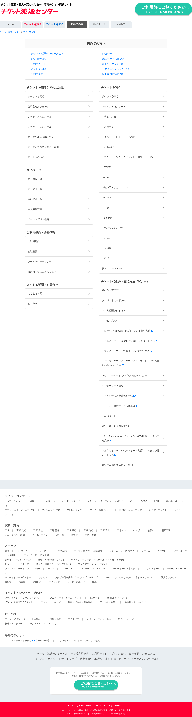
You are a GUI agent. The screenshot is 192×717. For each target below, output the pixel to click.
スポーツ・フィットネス (99, 619)
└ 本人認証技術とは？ (114, 310)
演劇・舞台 (12, 525)
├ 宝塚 (105, 207)
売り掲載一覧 (35, 179)
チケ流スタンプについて (116, 69)
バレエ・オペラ (40, 535)
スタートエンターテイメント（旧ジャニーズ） (110, 501)
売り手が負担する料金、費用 (43, 147)
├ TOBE (106, 167)
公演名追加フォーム (38, 106)
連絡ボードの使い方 (113, 58)
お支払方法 (148, 653)
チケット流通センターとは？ (47, 53)
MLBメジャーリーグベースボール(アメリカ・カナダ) (97, 559)
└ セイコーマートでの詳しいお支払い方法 (126, 375)
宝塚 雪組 (54, 530)
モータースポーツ (76, 582)
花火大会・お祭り (108, 602)
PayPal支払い (109, 416)
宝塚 (7, 530)
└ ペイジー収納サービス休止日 (120, 405)
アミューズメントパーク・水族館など (23, 619)
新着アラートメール (112, 268)
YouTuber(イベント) (117, 598)
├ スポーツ (108, 126)
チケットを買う (32, 24)
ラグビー (43, 577)
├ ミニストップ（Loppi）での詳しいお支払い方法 (130, 340)
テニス (51, 568)
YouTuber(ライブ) (51, 510)
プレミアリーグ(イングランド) (93, 564)
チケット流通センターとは (52, 653)
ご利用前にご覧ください (163, 9)
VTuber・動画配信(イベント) (19, 602)
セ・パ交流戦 (60, 551)
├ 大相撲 (106, 248)
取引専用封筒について (114, 74)
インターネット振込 (112, 385)
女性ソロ (50, 501)
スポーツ (10, 545)
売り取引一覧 (35, 189)
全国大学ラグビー (168, 577)
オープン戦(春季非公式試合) (88, 551)
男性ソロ (34, 501)
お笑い (151, 530)
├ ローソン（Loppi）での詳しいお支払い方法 (127, 330)
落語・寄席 (90, 535)
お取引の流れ (38, 58)
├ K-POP (107, 197)
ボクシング (54, 582)
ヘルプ (121, 24)
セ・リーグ (22, 551)
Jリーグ (25, 564)
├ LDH (105, 177)
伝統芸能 (59, 535)
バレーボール (68, 568)
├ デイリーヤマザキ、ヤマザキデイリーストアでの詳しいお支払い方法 (130, 363)
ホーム (10, 24)
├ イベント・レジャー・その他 (118, 136)
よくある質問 (38, 69)
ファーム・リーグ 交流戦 (36, 555)
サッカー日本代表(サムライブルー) (53, 564)
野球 (7, 551)
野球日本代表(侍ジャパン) (51, 559)
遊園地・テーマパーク (136, 602)
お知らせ (107, 53)
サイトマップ (69, 658)
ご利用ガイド (38, 63)
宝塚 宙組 (88, 530)
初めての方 (77, 24)
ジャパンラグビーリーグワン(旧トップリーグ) (129, 577)
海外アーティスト (158, 510)
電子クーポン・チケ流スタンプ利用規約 (136, 658)
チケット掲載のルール (40, 116)
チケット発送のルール (40, 126)
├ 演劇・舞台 (109, 116)
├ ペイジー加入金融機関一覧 (119, 395)
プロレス (37, 582)
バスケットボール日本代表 (18, 577)
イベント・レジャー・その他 (23, 592)
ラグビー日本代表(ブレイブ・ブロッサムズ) (76, 577)
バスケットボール (151, 568)
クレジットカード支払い (115, 300)
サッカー (9, 564)
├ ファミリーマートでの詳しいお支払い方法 (127, 351)
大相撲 (8, 582)
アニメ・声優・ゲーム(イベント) (66, 598)
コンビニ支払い (110, 320)
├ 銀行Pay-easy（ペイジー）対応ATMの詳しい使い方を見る (130, 438)
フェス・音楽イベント (101, 510)
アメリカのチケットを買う (18, 640)
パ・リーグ (40, 551)
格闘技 (22, 582)
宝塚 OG (121, 530)
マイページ (99, 24)
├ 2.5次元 (107, 217)
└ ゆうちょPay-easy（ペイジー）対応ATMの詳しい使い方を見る (130, 452)
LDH (156, 501)
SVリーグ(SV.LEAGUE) (94, 568)
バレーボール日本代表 (124, 568)
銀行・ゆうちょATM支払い (116, 426)
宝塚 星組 (71, 530)
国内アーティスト (14, 501)
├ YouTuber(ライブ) (112, 228)
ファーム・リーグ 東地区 (121, 551)
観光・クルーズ (126, 619)
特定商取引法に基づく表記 (42, 271)
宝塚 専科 (105, 530)
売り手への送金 (36, 157)
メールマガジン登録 (38, 219)
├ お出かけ (108, 147)
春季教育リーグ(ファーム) (18, 559)
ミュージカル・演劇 (15, 535)
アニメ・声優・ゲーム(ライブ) (20, 510)
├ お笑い (106, 238)
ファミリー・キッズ (51, 602)
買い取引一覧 (35, 199)
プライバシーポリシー (40, 261)
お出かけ (10, 614)
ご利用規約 (37, 74)
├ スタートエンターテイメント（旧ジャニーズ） (128, 157)
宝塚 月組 (38, 530)
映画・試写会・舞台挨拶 (80, 602)
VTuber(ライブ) (75, 510)
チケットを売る (55, 24)
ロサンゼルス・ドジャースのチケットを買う (79, 640)
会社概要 (32, 251)
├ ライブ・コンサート (114, 106)
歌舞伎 (74, 535)
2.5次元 (136, 530)
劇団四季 (166, 530)
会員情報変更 (35, 209)
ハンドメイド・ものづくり (43, 623)
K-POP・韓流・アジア (130, 510)
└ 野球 (105, 258)
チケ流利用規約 (80, 653)
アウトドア (73, 619)
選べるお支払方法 (111, 290)
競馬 (94, 582)
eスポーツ (95, 598)
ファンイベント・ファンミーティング (23, 598)
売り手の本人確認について (42, 136)
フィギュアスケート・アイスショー (22, 568)
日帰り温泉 (55, 619)
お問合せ (32, 303)
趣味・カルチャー (14, 623)
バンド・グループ (71, 501)
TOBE (144, 501)
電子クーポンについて (114, 63)
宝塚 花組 (21, 530)
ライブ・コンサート (17, 496)
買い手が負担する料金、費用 (117, 465)
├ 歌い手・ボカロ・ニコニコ (117, 187)
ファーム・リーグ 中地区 (154, 551)
